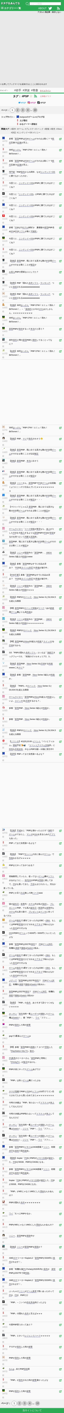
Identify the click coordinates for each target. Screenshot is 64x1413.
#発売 (52, 129)
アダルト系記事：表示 (49, 12)
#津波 (26, 90)
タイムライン (45, 91)
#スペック (39, 129)
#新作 (13, 129)
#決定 (13, 132)
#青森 (34, 90)
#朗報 (46, 129)
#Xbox (59, 129)
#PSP (22, 103)
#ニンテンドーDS (24, 132)
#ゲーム (20, 129)
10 (35, 110)
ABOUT (42, 8)
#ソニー (36, 132)
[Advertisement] (32, 48)
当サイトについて (32, 1410)
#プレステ (29, 129)
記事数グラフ (45, 96)
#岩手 (17, 90)
